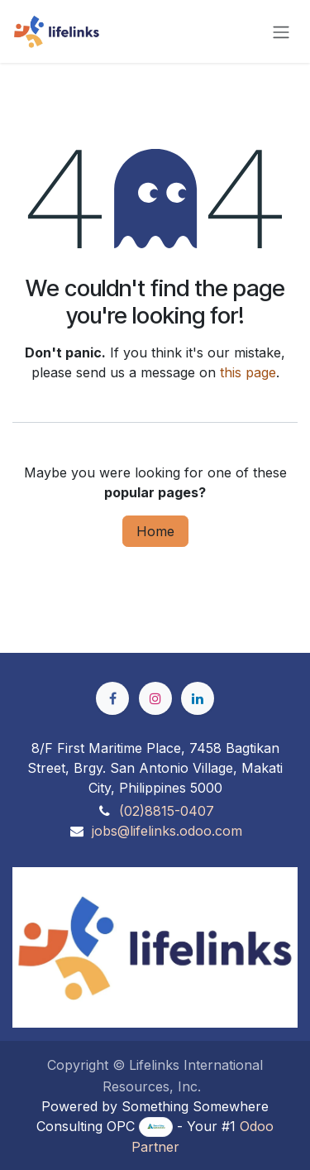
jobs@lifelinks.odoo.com (167, 830)
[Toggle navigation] (281, 31)
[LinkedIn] (197, 698)
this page (248, 372)
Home (155, 531)
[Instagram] (155, 698)
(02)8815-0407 (166, 811)
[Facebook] (112, 698)
